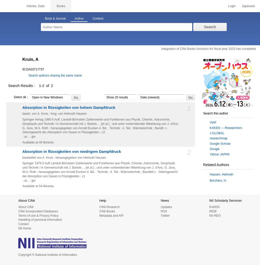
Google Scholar (220, 143)
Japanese (248, 6)
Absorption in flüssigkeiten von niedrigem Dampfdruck (71, 152)
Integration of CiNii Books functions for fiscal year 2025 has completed (208, 49)
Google (215, 149)
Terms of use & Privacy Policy (38, 215)
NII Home (24, 228)
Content (98, 18)
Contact (23, 224)
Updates (166, 207)
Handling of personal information (40, 220)
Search (210, 27)
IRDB (213, 211)
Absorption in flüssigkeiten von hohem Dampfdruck (68, 108)
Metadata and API (111, 215)
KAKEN (214, 207)
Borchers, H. (218, 180)
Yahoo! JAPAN (220, 154)
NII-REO (215, 215)
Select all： (18, 97)
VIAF (213, 122)
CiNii (10, 6)
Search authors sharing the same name (55, 75)
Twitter (165, 215)
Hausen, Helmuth (221, 174)
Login (232, 6)
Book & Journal (55, 18)
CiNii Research (109, 207)
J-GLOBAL (217, 133)
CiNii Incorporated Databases (38, 211)
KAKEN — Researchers (226, 128)
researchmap (219, 138)
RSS (164, 211)
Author (79, 18)
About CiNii (26, 207)
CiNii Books (107, 211)
